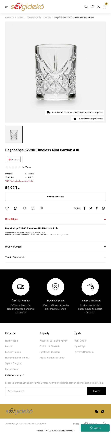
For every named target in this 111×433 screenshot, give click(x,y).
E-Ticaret (49, 431)
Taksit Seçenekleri (15, 257)
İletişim (9, 346)
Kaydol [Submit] (96, 391)
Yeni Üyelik (80, 341)
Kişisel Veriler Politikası (52, 358)
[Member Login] (98, 6)
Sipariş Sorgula (13, 363)
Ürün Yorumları (13, 247)
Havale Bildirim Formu (17, 358)
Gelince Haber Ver (55, 197)
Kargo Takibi (11, 369)
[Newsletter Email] (55, 392)
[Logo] (27, 6)
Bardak (31, 174)
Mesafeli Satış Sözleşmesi (54, 341)
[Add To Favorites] (7, 208)
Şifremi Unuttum (84, 352)
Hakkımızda (11, 341)
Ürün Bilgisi (11, 219)
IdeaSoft (40, 431)
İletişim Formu (13, 352)
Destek (95, 428)
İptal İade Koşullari (50, 352)
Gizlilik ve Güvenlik (50, 346)
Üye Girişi (80, 346)
